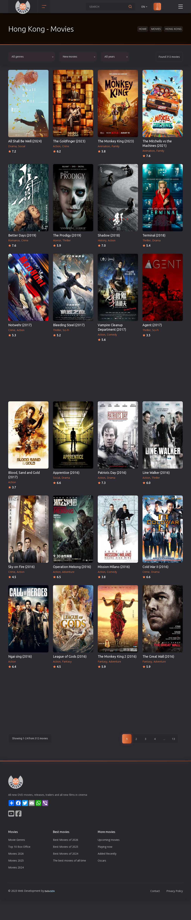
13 (173, 739)
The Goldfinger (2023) (69, 141)
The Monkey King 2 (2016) (117, 656)
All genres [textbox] (18, 56)
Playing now (105, 846)
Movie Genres (16, 840)
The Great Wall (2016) (158, 656)
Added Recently (107, 853)
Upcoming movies (109, 840)
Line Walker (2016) (156, 472)
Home (143, 29)
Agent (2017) (152, 325)
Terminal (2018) (154, 235)
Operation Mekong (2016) (72, 567)
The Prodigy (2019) (67, 235)
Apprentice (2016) (66, 472)
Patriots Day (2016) (112, 472)
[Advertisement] (95, 370)
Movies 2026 (16, 853)
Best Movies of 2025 (65, 846)
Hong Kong (173, 29)
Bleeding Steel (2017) (69, 325)
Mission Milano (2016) (114, 567)
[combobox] (31, 56)
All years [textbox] (109, 56)
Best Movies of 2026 (65, 840)
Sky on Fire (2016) (21, 567)
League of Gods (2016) (70, 656)
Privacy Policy (174, 891)
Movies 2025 (16, 860)
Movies (156, 29)
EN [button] (144, 6)
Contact (155, 891)
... (164, 739)
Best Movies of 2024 (65, 853)
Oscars (102, 860)
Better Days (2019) (22, 235)
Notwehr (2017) (20, 325)
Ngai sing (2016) (20, 656)
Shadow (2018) (109, 235)
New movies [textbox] (70, 56)
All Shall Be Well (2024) (25, 141)
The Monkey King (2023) (116, 141)
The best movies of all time (69, 860)
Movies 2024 (16, 867)
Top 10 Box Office (19, 846)
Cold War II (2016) (155, 567)
